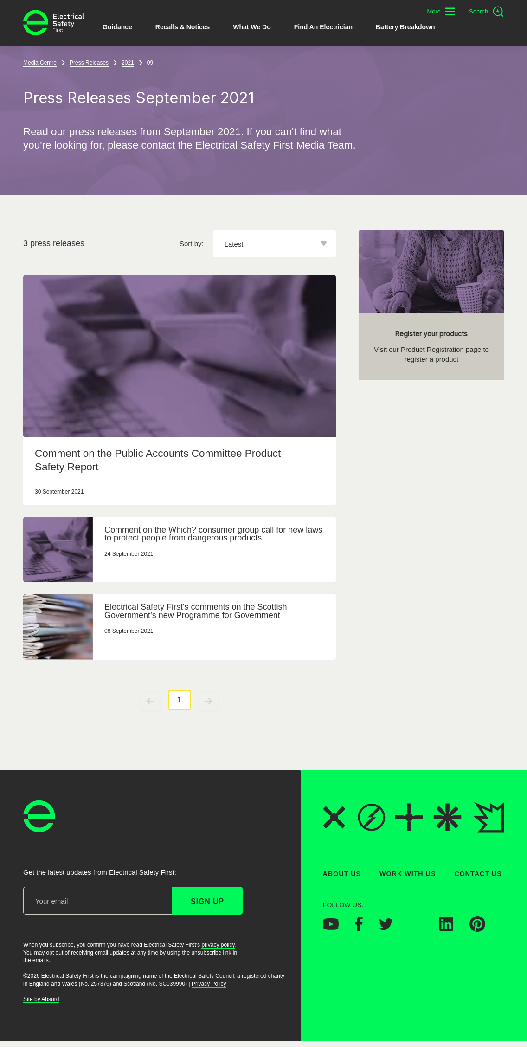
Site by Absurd (41, 999)
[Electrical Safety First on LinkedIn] (446, 928)
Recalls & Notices (182, 27)
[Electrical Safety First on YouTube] (331, 926)
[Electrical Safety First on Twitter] (386, 927)
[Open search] (486, 11)
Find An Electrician (323, 27)
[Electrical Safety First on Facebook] (359, 928)
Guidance (117, 27)
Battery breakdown (405, 27)
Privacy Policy (209, 984)
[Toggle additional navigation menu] (441, 11)
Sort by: (192, 243)
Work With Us (407, 874)
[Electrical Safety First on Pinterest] (477, 929)
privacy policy (218, 945)
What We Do (251, 27)
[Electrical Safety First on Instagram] (416, 928)
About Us (342, 874)
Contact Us (477, 874)
